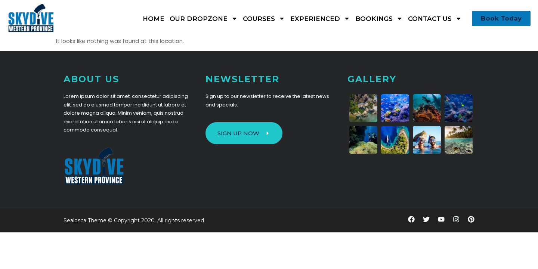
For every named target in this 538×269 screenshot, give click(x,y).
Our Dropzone (204, 18)
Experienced (320, 18)
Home (153, 18)
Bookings (379, 18)
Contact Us (435, 18)
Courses (264, 18)
